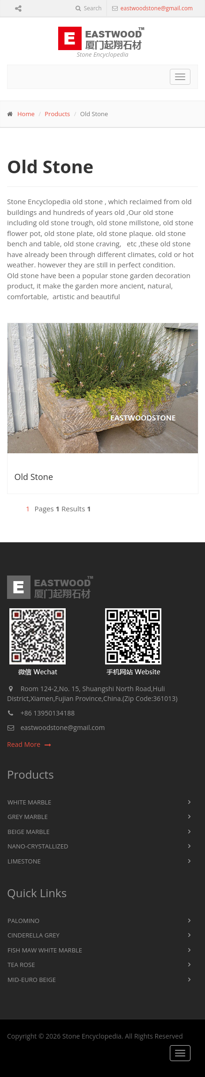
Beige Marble (29, 831)
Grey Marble (28, 816)
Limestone (24, 861)
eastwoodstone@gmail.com (156, 8)
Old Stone (34, 476)
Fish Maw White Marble (45, 950)
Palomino (23, 920)
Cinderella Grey (34, 935)
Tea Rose (21, 964)
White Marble (29, 802)
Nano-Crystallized (38, 846)
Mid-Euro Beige (32, 979)
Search (89, 8)
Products (57, 114)
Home (26, 114)
